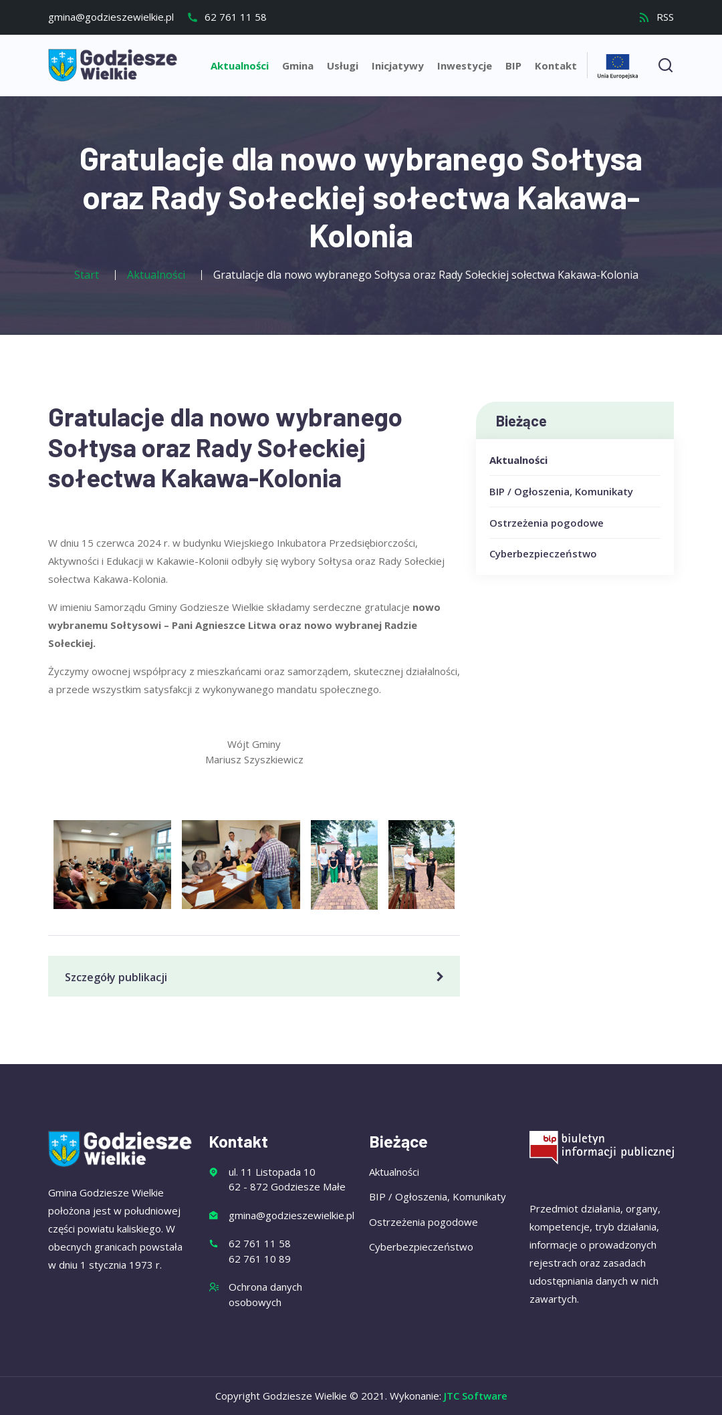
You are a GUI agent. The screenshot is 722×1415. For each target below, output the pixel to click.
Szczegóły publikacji (256, 977)
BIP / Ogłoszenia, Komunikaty (561, 491)
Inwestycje (464, 65)
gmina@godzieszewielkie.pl (111, 16)
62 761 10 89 (260, 1258)
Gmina (298, 65)
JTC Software (475, 1395)
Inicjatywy (398, 65)
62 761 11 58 (227, 16)
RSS (656, 16)
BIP (513, 65)
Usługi (342, 65)
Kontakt (556, 65)
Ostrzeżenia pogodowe (546, 522)
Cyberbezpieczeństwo (543, 553)
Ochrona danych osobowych (265, 1294)
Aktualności (240, 65)
